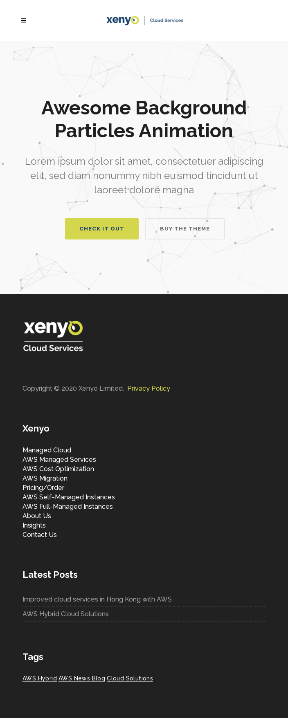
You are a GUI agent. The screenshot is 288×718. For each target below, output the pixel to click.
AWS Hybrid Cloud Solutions (65, 614)
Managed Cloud (46, 450)
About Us (36, 516)
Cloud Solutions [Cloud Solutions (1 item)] (130, 678)
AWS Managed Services (59, 459)
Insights (34, 525)
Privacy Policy (148, 388)
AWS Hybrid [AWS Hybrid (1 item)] (39, 678)
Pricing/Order (43, 488)
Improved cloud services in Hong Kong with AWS (97, 599)
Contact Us (39, 535)
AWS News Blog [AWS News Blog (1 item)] (82, 678)
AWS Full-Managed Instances (67, 506)
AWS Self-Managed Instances (68, 497)
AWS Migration (45, 478)
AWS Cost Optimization (58, 469)
